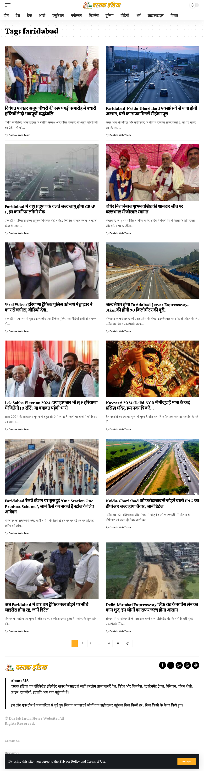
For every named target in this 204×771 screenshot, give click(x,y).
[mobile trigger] (9, 5)
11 (118, 644)
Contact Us (12, 741)
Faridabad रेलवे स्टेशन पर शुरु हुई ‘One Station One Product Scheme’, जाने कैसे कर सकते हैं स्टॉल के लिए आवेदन (49, 506)
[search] (182, 5)
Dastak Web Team (19, 135)
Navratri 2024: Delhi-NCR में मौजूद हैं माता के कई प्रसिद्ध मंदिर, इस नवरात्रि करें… (148, 405)
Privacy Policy (71, 761)
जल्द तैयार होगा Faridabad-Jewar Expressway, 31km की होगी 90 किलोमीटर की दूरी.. (147, 307)
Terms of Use (99, 761)
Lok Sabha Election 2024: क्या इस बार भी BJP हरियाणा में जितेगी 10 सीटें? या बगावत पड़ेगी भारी (51, 405)
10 (108, 644)
